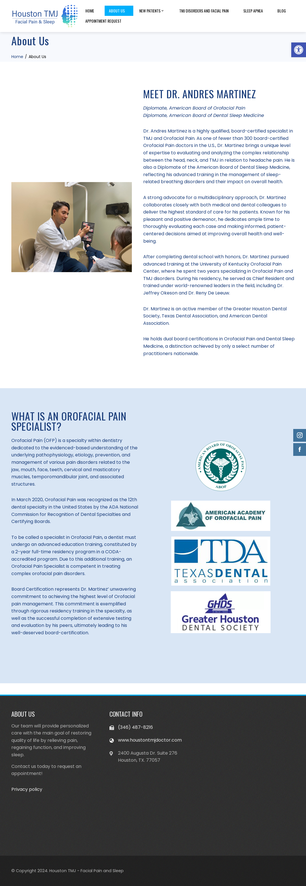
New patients (151, 11)
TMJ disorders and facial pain (204, 11)
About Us (117, 11)
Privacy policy (26, 789)
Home (89, 11)
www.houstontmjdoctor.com (150, 740)
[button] (298, 49)
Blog (281, 11)
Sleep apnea (253, 11)
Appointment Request (103, 21)
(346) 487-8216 (135, 727)
